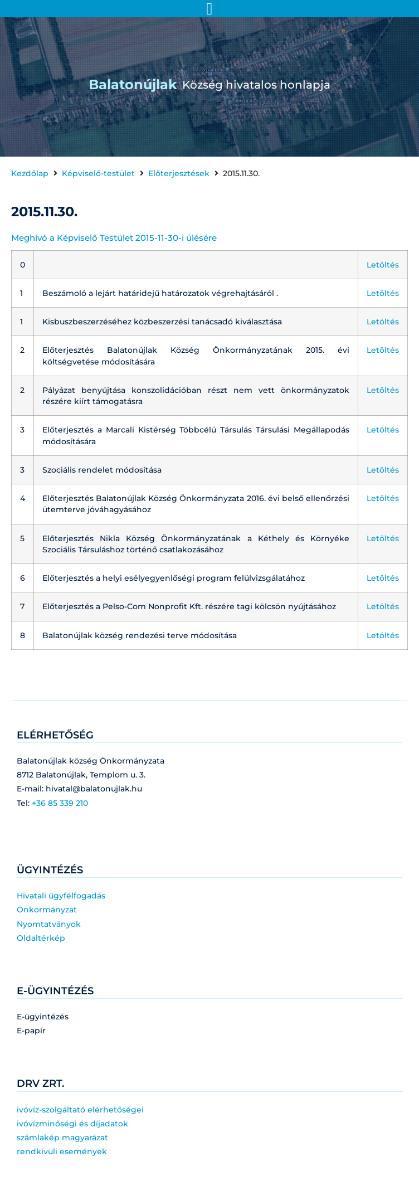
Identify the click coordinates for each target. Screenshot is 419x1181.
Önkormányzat (47, 910)
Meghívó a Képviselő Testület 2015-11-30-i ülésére (114, 237)
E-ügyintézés (43, 1017)
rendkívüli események (62, 1151)
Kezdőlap (29, 173)
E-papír (31, 1031)
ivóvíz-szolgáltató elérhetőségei (80, 1110)
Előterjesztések (179, 173)
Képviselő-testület (98, 173)
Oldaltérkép (41, 938)
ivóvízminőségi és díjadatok (72, 1124)
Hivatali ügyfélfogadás (61, 896)
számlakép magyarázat (62, 1138)
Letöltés (383, 264)
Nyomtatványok (49, 924)
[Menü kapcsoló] (210, 9)
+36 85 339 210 (60, 803)
